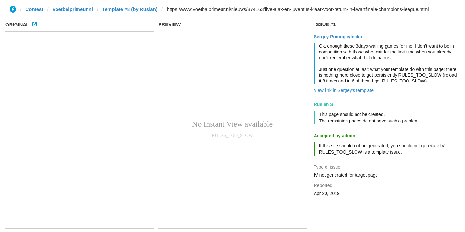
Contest (35, 9)
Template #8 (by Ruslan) (129, 9)
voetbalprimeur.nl (73, 9)
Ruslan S (323, 104)
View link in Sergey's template (344, 90)
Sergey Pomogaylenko (338, 36)
